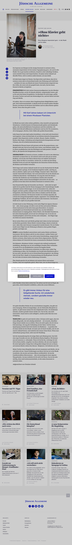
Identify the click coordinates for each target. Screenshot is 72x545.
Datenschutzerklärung (23, 271)
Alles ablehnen (23, 276)
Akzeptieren (49, 276)
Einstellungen (37, 276)
